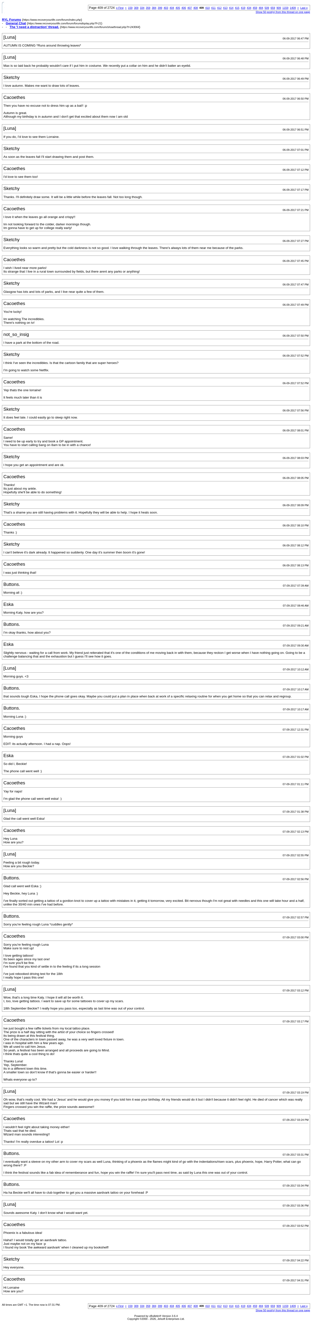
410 (207, 7)
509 (267, 7)
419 (243, 7)
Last (304, 7)
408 (195, 7)
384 (154, 7)
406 (184, 7)
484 (261, 7)
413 (225, 7)
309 (136, 7)
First (120, 7)
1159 (285, 7)
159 (130, 7)
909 (278, 7)
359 (148, 7)
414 (231, 7)
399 (160, 7)
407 (189, 7)
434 (249, 7)
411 (213, 7)
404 (172, 7)
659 (273, 7)
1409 (293, 7)
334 (142, 7)
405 (178, 7)
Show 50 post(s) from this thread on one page (283, 11)
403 (166, 7)
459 (255, 7)
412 (219, 7)
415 (237, 7)
